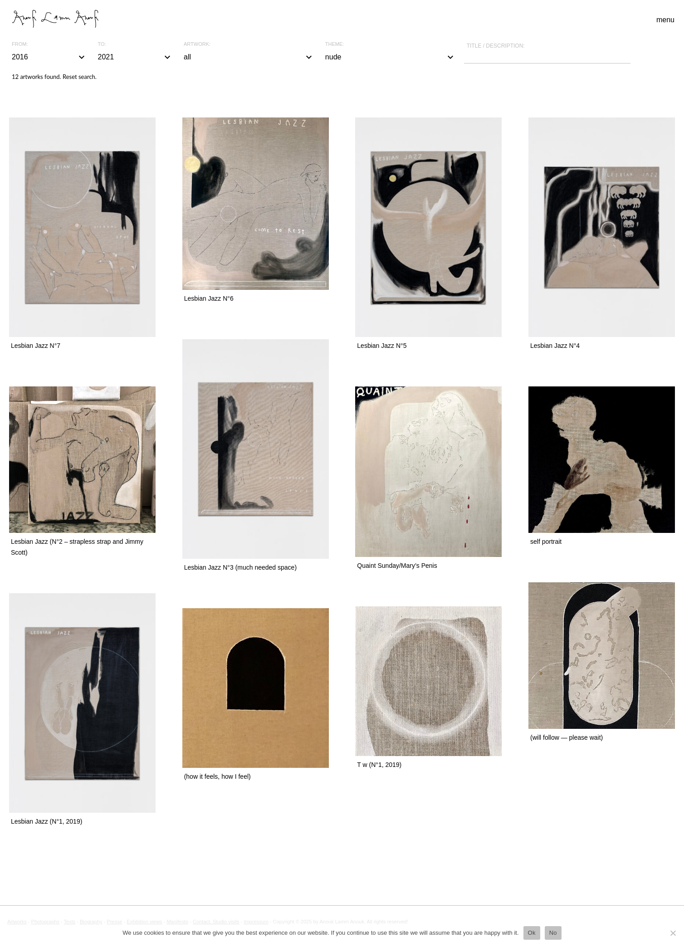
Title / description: (496, 46)
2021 (135, 57)
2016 (49, 57)
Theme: (334, 44)
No (553, 932)
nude (390, 57)
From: (20, 44)
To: (102, 44)
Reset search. (80, 76)
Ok (532, 932)
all (249, 57)
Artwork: (197, 44)
